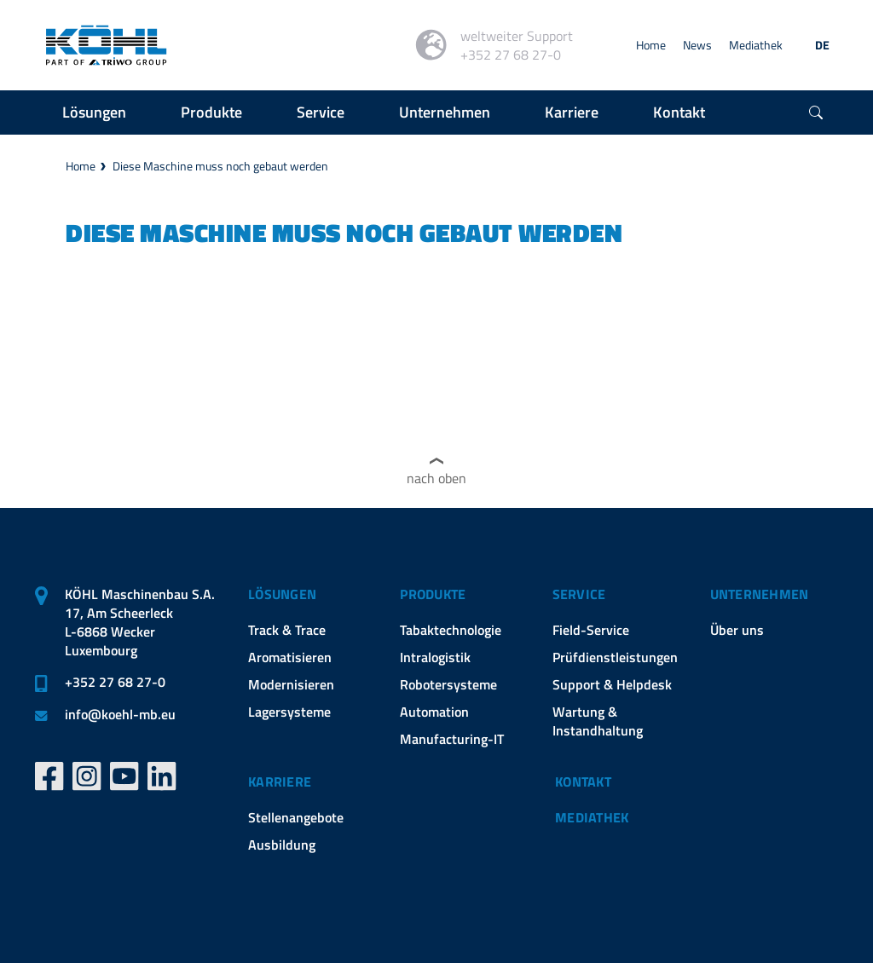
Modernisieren (291, 684)
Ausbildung (281, 844)
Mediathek (756, 45)
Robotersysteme (448, 684)
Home (651, 45)
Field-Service (590, 630)
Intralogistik (435, 657)
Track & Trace (287, 630)
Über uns (737, 630)
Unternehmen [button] (444, 112)
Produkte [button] (211, 112)
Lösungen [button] (94, 112)
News (697, 45)
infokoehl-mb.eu (120, 714)
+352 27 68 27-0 (115, 682)
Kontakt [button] (679, 112)
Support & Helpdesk (612, 684)
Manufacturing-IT (452, 739)
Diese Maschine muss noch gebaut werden (220, 166)
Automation (434, 711)
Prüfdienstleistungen (615, 657)
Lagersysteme (289, 711)
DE (822, 45)
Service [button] (320, 112)
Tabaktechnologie (450, 630)
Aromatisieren (290, 657)
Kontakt (583, 781)
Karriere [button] (571, 112)
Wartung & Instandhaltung (597, 721)
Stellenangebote (296, 817)
